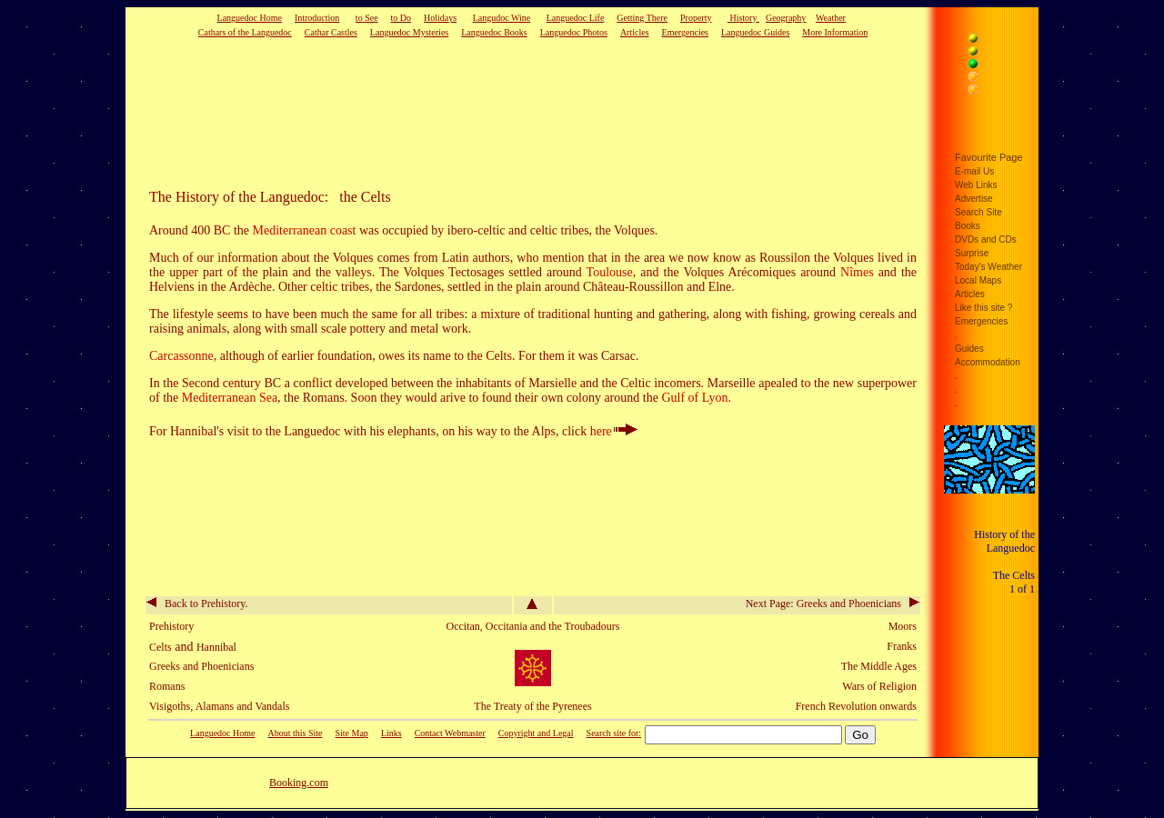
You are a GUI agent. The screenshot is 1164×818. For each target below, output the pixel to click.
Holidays (440, 18)
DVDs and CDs (986, 239)
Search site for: (614, 733)
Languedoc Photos (573, 32)
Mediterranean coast (304, 230)
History (743, 18)
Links (391, 733)
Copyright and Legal (536, 733)
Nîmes (857, 272)
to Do (401, 18)
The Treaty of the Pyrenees (532, 706)
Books (967, 226)
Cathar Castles (331, 32)
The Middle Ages (879, 666)
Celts (160, 647)
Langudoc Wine (502, 18)
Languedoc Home (249, 18)
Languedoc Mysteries (409, 32)
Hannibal (216, 647)
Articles (634, 32)
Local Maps (978, 280)
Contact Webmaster (450, 733)
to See (367, 18)
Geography (786, 18)
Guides (969, 349)
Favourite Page (989, 157)
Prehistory (171, 626)
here (613, 431)
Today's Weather (988, 267)
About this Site (294, 733)
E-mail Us (974, 171)
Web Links (976, 185)
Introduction (317, 18)
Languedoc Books (494, 32)
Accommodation (987, 362)
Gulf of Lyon (694, 397)
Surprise (971, 253)
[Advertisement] (505, 113)
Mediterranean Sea (229, 397)
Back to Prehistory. (197, 603)
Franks (902, 646)
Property (695, 18)
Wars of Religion (879, 686)
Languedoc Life (576, 18)
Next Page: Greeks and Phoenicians (832, 603)
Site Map (351, 733)
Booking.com (298, 782)
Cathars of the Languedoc (245, 32)
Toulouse (610, 272)
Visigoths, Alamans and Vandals (219, 706)
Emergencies (685, 32)
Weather (831, 18)
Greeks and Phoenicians (201, 666)
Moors (902, 626)
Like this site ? (983, 308)
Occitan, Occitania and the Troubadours (533, 626)
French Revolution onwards (856, 706)
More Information (835, 32)
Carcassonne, (184, 356)
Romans (167, 686)
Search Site (978, 212)
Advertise (974, 199)
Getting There (642, 18)
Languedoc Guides (755, 32)
